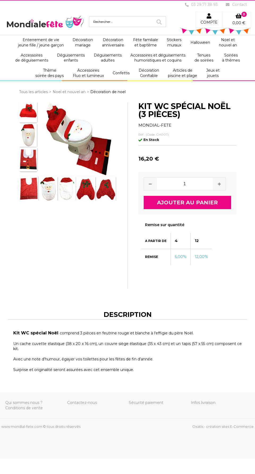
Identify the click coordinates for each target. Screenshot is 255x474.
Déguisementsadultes (108, 58)
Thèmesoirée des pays (49, 73)
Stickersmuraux (174, 42)
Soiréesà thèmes (231, 58)
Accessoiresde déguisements (31, 58)
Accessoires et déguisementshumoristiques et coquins (157, 58)
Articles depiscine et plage (182, 73)
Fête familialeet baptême (145, 42)
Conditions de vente (24, 408)
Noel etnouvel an (228, 42)
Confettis (121, 73)
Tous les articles (33, 91)
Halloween (200, 42)
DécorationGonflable (149, 73)
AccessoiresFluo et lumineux (88, 73)
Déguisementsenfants (71, 58)
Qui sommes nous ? (23, 402)
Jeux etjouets (213, 73)
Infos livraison (203, 402)
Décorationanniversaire (113, 42)
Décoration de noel (108, 91)
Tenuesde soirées (203, 58)
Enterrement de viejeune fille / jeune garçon (41, 42)
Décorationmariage (83, 42)
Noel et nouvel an (69, 91)
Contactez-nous (82, 402)
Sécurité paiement (146, 402)
